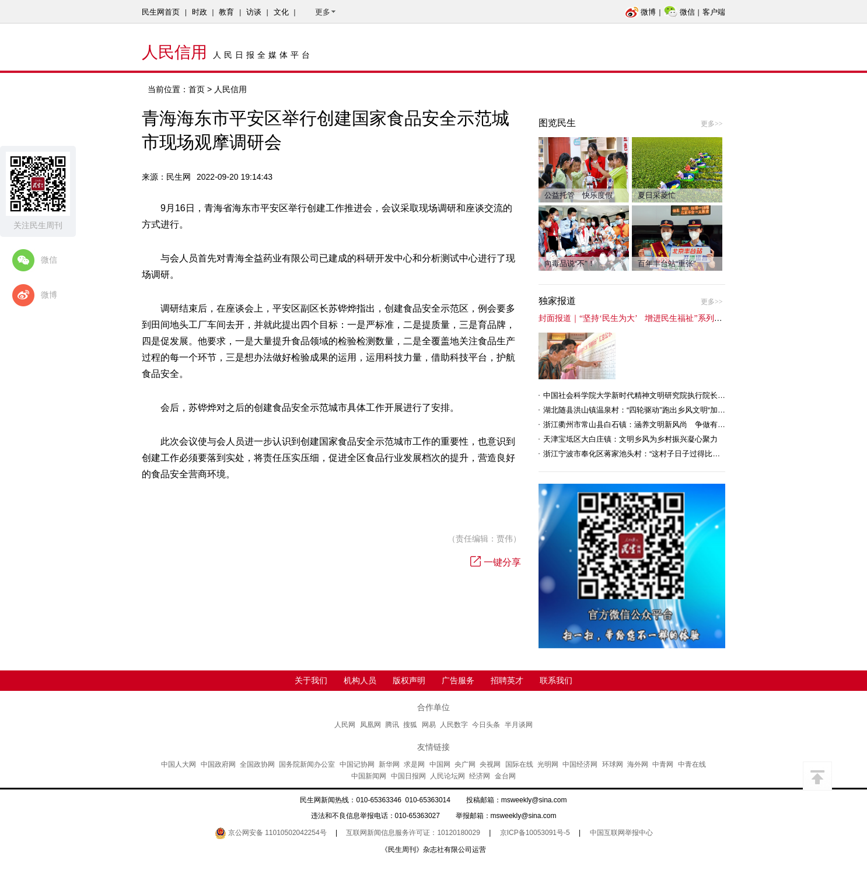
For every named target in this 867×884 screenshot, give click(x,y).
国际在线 (519, 764)
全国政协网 (257, 764)
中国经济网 (579, 764)
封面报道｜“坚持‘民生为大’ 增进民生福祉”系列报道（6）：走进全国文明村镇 (681, 318)
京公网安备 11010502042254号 (271, 833)
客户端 (713, 12)
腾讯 (392, 725)
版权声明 (409, 680)
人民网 (344, 725)
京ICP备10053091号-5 (535, 833)
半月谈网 (519, 725)
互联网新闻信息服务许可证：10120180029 (413, 833)
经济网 (479, 776)
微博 (640, 12)
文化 (281, 12)
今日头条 (486, 725)
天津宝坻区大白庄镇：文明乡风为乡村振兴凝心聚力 (630, 439)
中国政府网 (218, 764)
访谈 (253, 12)
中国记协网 (357, 764)
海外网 (637, 764)
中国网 (439, 764)
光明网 (547, 764)
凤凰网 (370, 725)
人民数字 (454, 725)
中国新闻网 (368, 776)
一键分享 (495, 562)
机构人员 (360, 680)
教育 (226, 12)
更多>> (712, 124)
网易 (429, 725)
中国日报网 (408, 776)
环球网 (612, 764)
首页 (196, 89)
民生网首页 (161, 12)
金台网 (505, 776)
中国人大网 (178, 764)
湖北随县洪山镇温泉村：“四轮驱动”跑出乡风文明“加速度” (639, 410)
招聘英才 (507, 680)
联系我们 (556, 680)
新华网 (389, 764)
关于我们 (311, 680)
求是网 (414, 764)
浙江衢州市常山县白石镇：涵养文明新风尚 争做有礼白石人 (645, 424)
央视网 (490, 764)
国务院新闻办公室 (307, 764)
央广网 (465, 764)
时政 (199, 12)
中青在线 (692, 764)
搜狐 (410, 725)
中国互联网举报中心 (621, 833)
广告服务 (458, 680)
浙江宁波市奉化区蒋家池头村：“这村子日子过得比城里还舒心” (648, 453)
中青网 (662, 764)
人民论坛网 (447, 776)
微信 (679, 12)
